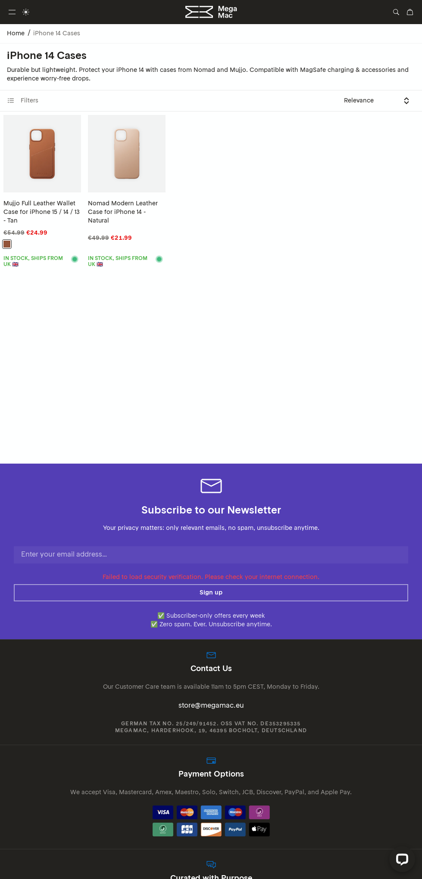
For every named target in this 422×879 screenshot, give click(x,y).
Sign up (211, 593)
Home (16, 34)
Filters (22, 100)
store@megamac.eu (211, 706)
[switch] (26, 12)
